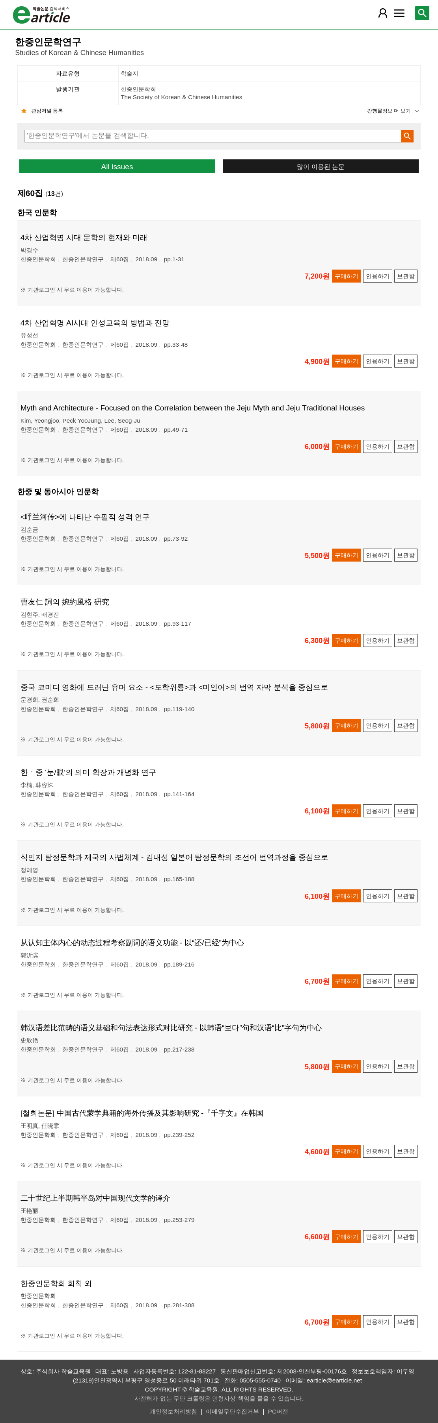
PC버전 (278, 1411)
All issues (117, 167)
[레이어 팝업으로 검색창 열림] (422, 13)
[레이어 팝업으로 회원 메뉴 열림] (383, 13)
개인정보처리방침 (173, 1411)
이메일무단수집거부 (232, 1411)
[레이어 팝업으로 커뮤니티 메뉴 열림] (399, 13)
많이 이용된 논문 (321, 166)
